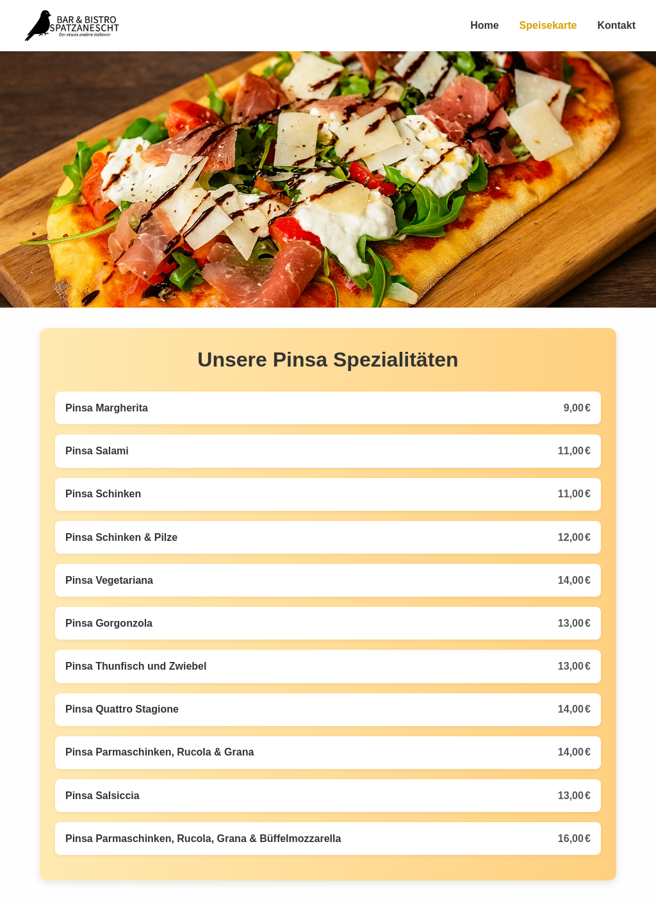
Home (484, 25)
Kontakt (616, 25)
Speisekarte (548, 25)
